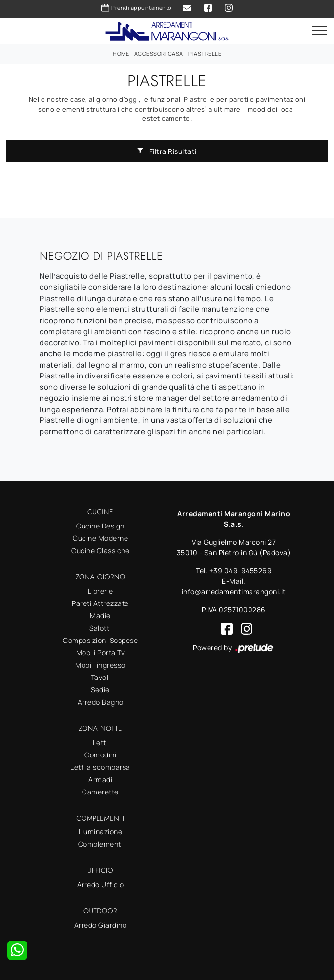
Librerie (100, 591)
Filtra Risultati (167, 151)
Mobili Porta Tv (100, 652)
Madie (100, 615)
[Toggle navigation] (319, 31)
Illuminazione (101, 831)
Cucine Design (100, 525)
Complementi (100, 844)
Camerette (100, 791)
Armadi (100, 779)
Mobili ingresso (100, 665)
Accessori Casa (158, 53)
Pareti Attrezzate (100, 603)
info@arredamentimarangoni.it (234, 591)
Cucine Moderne (100, 538)
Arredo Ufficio (100, 884)
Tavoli (100, 677)
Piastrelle (204, 53)
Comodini (100, 754)
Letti (100, 742)
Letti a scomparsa (100, 767)
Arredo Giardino (100, 925)
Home (121, 53)
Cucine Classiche (100, 550)
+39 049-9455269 (240, 570)
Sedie (100, 689)
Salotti (100, 628)
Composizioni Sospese (100, 640)
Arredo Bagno (101, 702)
